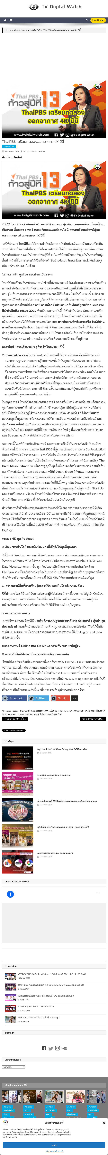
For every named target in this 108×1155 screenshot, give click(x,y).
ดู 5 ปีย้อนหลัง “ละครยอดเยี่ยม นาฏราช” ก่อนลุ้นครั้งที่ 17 (63, 827)
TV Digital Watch (30, 151)
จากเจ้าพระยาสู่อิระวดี (92, 711)
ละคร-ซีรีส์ (28, 1114)
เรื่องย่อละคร (71, 1114)
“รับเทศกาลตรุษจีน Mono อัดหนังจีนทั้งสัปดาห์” (94, 719)
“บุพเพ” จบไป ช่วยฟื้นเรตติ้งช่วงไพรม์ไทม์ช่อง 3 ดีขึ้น (17, 719)
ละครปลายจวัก (26, 714)
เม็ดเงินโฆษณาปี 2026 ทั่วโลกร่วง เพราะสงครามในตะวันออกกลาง (67, 801)
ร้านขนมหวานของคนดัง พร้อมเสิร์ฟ (53, 775)
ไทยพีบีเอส (57, 714)
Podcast (15, 711)
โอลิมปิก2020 (46, 714)
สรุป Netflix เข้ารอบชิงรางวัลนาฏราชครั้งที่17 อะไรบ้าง (62, 749)
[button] (103, 1122)
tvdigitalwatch (64, 711)
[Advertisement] (54, 56)
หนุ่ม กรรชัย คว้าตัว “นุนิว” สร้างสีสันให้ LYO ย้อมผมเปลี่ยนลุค (46, 995)
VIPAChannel (77, 711)
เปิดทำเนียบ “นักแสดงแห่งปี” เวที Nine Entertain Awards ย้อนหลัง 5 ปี (51, 985)
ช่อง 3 (6, 1114)
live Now (98, 20)
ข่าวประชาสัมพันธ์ (12, 157)
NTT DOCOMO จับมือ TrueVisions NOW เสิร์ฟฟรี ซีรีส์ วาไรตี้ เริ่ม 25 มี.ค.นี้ (52, 974)
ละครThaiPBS (14, 714)
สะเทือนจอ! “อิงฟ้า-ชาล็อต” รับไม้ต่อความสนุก (38, 1017)
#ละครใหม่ (7, 1107)
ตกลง (54, 1145)
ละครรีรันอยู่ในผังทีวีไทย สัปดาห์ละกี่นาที (55, 853)
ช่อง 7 (27, 1110)
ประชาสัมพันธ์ (9, 147)
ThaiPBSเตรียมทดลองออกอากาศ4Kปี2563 (38, 711)
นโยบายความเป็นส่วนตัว (54, 1151)
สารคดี (37, 714)
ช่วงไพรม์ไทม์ (8, 1110)
